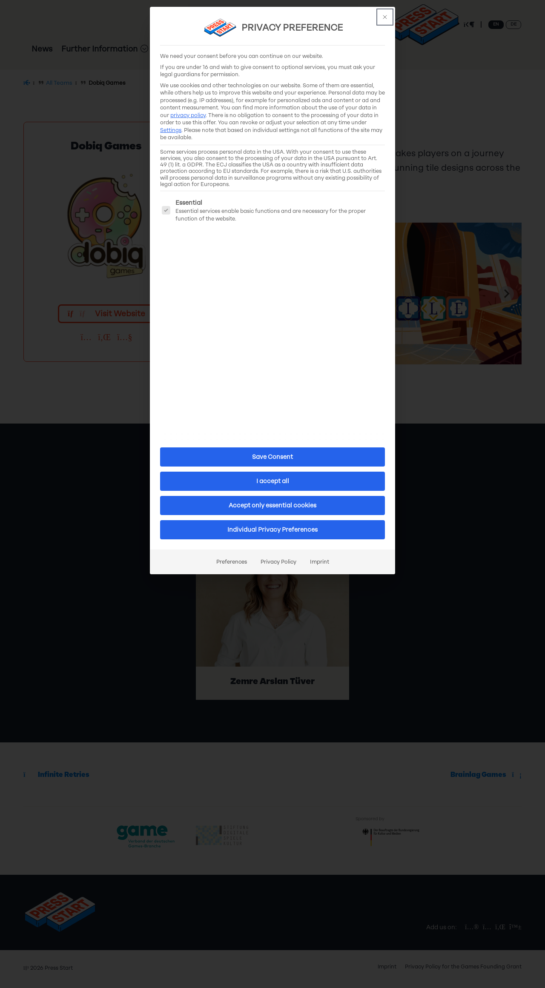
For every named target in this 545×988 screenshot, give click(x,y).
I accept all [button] (272, 481)
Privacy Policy (278, 561)
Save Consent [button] (272, 457)
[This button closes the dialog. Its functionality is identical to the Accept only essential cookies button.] (385, 17)
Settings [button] (170, 130)
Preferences (231, 561)
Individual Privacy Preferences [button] (272, 529)
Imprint (319, 561)
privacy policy (188, 115)
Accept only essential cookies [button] (272, 505)
